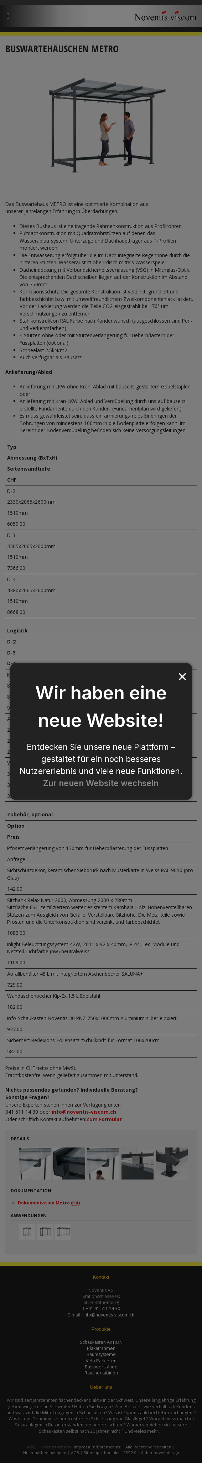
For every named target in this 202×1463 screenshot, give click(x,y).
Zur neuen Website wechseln (101, 783)
